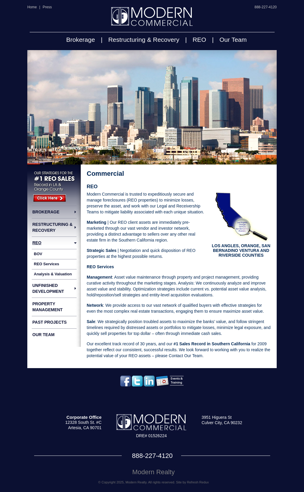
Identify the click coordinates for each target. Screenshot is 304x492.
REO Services (46, 264)
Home (32, 7)
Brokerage (80, 39)
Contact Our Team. (186, 355)
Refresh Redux (198, 482)
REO (199, 39)
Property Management (47, 306)
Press (47, 7)
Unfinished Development (48, 288)
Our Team (233, 39)
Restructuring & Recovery (143, 39)
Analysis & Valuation (53, 274)
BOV (38, 254)
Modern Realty (153, 472)
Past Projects (49, 322)
